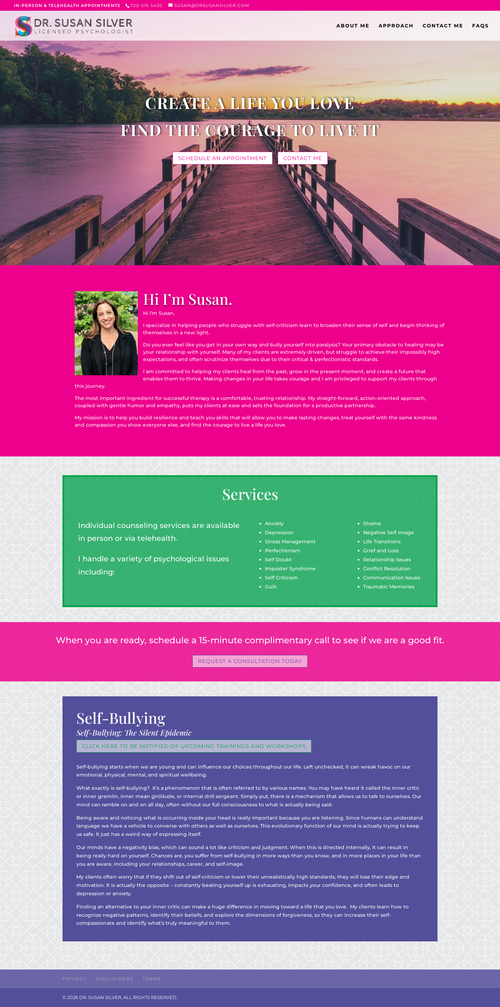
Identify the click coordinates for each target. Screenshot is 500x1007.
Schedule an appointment (222, 158)
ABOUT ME (352, 26)
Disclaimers (114, 978)
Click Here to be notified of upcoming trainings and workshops (194, 746)
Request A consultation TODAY (250, 661)
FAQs (480, 26)
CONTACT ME (443, 26)
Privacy (74, 978)
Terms (152, 978)
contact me (302, 158)
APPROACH (396, 26)
